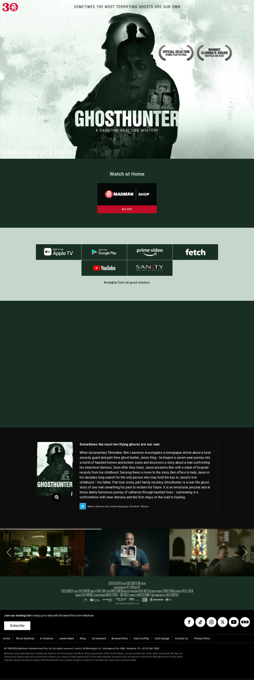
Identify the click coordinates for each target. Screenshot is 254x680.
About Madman (25, 640)
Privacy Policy (202, 640)
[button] (9, 554)
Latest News (66, 640)
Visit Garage (162, 640)
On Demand (99, 640)
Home (6, 640)
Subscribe (17, 627)
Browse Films (120, 640)
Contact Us (181, 640)
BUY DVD (127, 209)
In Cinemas (46, 640)
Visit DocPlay (141, 640)
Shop (83, 640)
